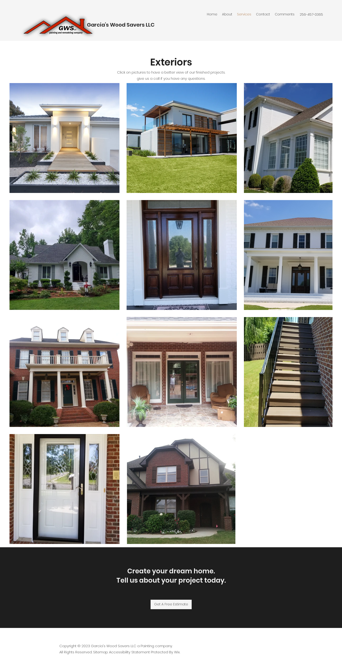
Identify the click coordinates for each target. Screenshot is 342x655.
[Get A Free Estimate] (171, 604)
